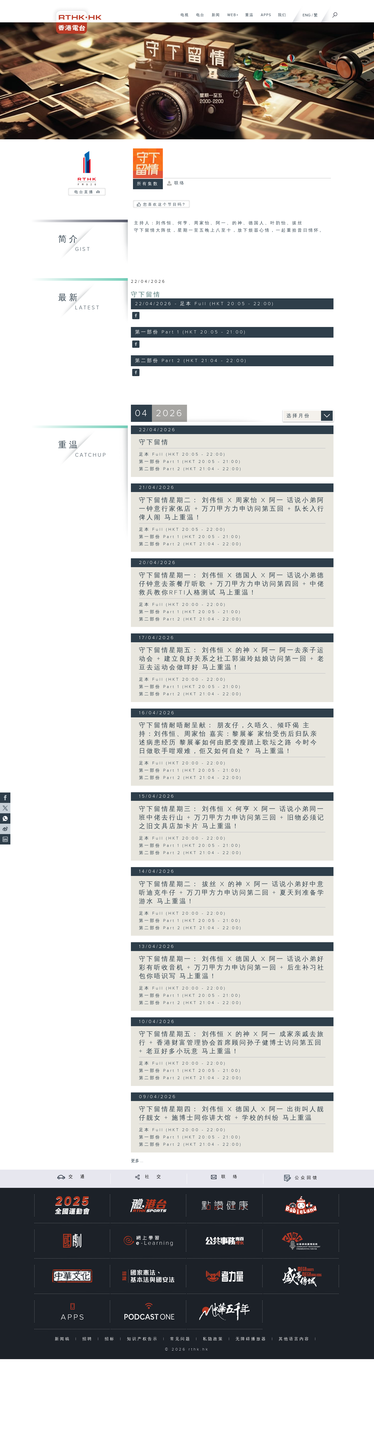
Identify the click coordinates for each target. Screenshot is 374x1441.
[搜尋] (335, 13)
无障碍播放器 (252, 1339)
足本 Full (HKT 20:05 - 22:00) (182, 454)
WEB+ (231, 17)
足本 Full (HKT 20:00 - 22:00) (182, 604)
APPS (264, 17)
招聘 (88, 1339)
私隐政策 (214, 1339)
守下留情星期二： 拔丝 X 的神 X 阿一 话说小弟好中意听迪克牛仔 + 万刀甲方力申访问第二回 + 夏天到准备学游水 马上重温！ (232, 893)
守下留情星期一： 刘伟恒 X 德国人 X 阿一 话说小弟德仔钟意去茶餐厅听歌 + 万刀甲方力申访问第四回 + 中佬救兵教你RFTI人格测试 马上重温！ (232, 584)
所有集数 (148, 183)
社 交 (154, 1176)
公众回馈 (307, 1177)
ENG (307, 15)
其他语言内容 (295, 1339)
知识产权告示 (144, 1339)
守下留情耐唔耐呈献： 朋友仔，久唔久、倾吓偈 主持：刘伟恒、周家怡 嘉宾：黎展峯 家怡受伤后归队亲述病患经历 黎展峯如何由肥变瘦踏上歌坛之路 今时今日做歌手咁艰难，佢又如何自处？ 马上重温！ (228, 738)
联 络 (230, 1176)
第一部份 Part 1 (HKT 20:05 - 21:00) (190, 461)
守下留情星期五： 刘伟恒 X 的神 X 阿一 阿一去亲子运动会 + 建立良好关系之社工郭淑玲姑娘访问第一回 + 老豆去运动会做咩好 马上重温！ (232, 659)
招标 (111, 1339)
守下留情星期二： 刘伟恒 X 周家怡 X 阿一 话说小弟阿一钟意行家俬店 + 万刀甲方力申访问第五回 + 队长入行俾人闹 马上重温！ (232, 509)
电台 (198, 17)
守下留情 (146, 294)
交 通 (77, 1176)
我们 (280, 17)
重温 (247, 17)
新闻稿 (64, 1339)
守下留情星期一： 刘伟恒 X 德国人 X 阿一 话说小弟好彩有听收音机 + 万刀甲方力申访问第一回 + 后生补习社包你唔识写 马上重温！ (232, 967)
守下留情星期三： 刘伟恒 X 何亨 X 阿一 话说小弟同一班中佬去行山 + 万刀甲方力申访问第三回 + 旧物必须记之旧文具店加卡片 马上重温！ (232, 817)
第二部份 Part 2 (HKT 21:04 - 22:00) (190, 469)
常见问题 (181, 1339)
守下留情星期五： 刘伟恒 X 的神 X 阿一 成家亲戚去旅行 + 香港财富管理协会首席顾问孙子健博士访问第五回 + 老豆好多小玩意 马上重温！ (232, 1043)
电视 (183, 17)
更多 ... (137, 1160)
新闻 (214, 17)
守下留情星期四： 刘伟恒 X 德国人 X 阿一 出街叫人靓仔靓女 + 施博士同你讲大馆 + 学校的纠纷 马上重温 (232, 1114)
